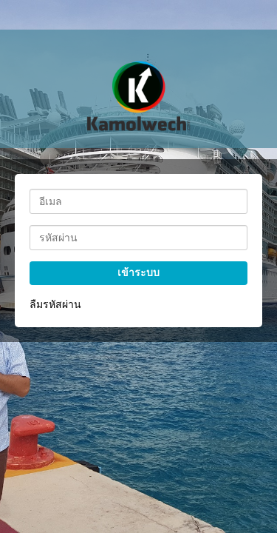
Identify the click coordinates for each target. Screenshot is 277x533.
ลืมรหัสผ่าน (55, 304)
